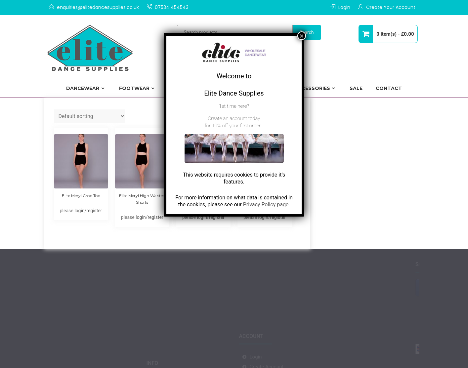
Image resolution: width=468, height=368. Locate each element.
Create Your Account (390, 7)
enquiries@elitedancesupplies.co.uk (98, 7)
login (79, 210)
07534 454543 (172, 7)
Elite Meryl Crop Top (81, 195)
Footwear (134, 88)
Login (344, 7)
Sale (356, 88)
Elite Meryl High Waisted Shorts (142, 199)
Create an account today (234, 118)
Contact (389, 88)
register (94, 210)
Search (307, 32)
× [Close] (301, 35)
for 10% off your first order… (234, 126)
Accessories (312, 88)
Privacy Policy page (266, 204)
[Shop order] (89, 116)
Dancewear (82, 88)
